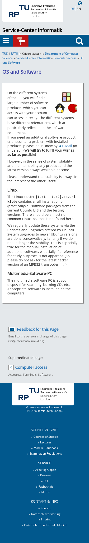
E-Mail (67, 146)
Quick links (27, 43)
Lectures (46, 442)
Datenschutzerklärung (46, 513)
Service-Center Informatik (32, 30)
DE (72, 8)
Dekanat (45, 474)
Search (81, 49)
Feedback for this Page (38, 329)
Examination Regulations (45, 453)
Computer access (64, 58)
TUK (5, 53)
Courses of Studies (45, 436)
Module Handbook (46, 447)
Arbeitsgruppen (45, 469)
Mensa (45, 491)
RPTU (14, 53)
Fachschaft (46, 486)
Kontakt (46, 507)
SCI (46, 480)
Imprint (46, 519)
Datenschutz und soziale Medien (45, 524)
